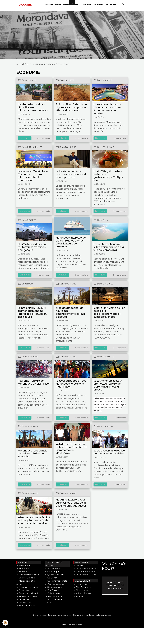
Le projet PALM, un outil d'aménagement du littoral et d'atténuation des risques (32, 312)
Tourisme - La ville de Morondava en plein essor (34, 382)
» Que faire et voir (54, 574)
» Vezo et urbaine (25, 578)
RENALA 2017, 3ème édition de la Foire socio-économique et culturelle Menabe (109, 312)
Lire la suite (25, 138)
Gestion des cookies (72, 624)
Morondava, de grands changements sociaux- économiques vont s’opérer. (108, 109)
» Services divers (53, 587)
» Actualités (22, 599)
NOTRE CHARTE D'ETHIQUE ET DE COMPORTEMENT (114, 585)
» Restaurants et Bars (84, 571)
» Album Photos (82, 593)
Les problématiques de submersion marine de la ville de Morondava (109, 247)
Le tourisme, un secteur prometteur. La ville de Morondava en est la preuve (108, 385)
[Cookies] (5, 623)
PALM (106, 220)
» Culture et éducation (28, 593)
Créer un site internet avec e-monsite (51, 615)
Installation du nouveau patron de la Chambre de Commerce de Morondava (71, 448)
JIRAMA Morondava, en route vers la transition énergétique (32, 247)
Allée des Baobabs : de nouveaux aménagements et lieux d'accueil (70, 312)
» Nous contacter (82, 590)
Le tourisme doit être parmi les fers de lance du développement (71, 174)
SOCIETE (32, 80)
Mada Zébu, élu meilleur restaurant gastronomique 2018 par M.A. (109, 176)
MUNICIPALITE (35, 147)
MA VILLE (22, 562)
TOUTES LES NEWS (51, 4)
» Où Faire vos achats (56, 581)
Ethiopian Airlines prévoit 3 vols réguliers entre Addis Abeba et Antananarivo (34, 520)
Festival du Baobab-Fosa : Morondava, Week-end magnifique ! (71, 383)
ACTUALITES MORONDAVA (41, 64)
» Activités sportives (26, 596)
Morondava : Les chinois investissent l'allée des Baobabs (32, 453)
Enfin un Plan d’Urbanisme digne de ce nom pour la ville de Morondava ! (71, 107)
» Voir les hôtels (53, 568)
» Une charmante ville (28, 574)
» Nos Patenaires (82, 587)
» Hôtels (78, 565)
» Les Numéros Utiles (84, 574)
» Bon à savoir (52, 590)
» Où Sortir (51, 578)
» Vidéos (78, 596)
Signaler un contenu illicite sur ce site (92, 615)
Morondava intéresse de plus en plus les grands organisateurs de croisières (71, 242)
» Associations (23, 590)
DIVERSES (99, 4)
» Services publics (25, 605)
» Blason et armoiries (27, 587)
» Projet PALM (81, 584)
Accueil (20, 64)
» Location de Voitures (85, 568)
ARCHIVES (111, 4)
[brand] (25, 4)
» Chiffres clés (23, 602)
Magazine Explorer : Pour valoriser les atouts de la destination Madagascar (71, 502)
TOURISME (85, 4)
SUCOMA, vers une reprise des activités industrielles (109, 452)
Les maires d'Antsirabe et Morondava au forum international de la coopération (33, 176)
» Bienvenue (23, 565)
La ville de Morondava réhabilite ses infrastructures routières (33, 107)
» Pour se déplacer (55, 584)
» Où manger (52, 571)
